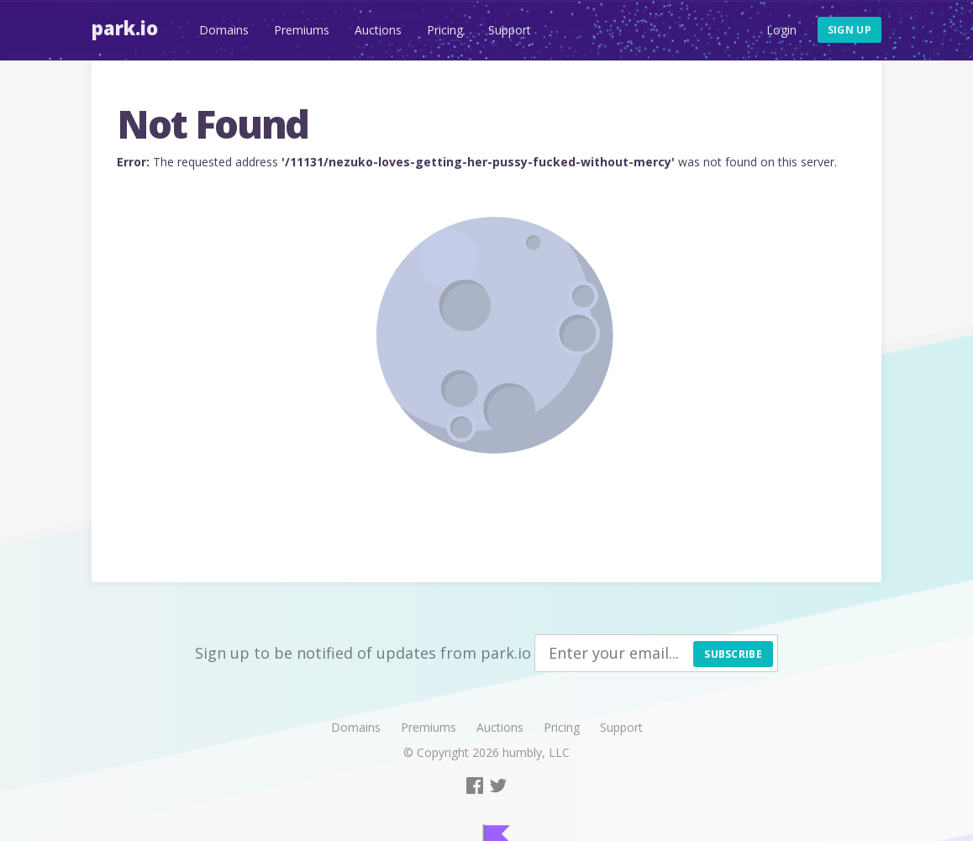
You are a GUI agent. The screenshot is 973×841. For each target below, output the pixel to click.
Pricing (445, 30)
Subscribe (733, 654)
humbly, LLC (536, 752)
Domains (224, 30)
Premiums (301, 30)
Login (781, 30)
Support (509, 30)
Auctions (378, 30)
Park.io (125, 27)
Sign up (849, 30)
